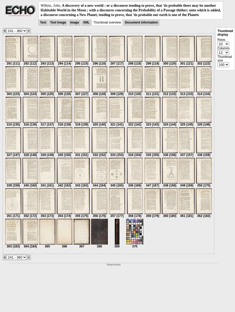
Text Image (58, 22)
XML (86, 22)
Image (74, 22)
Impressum (113, 264)
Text (43, 22)
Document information (141, 22)
